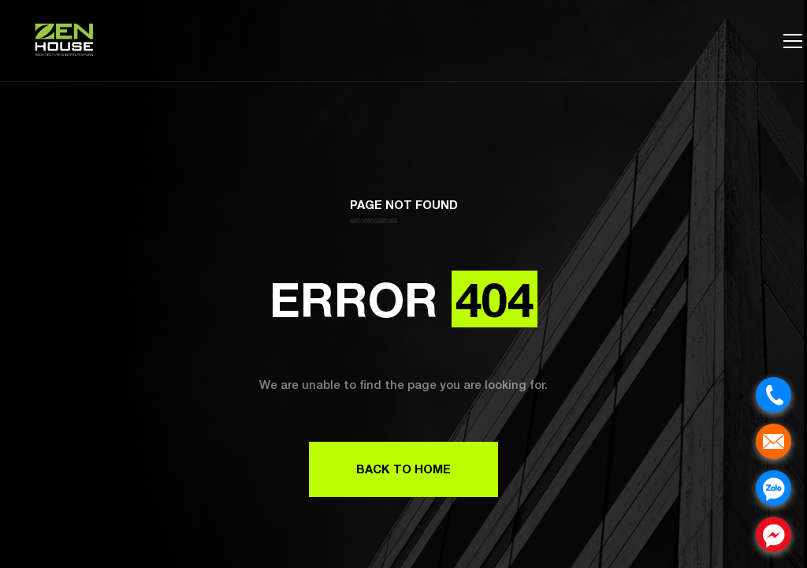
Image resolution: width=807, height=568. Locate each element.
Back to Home (403, 469)
